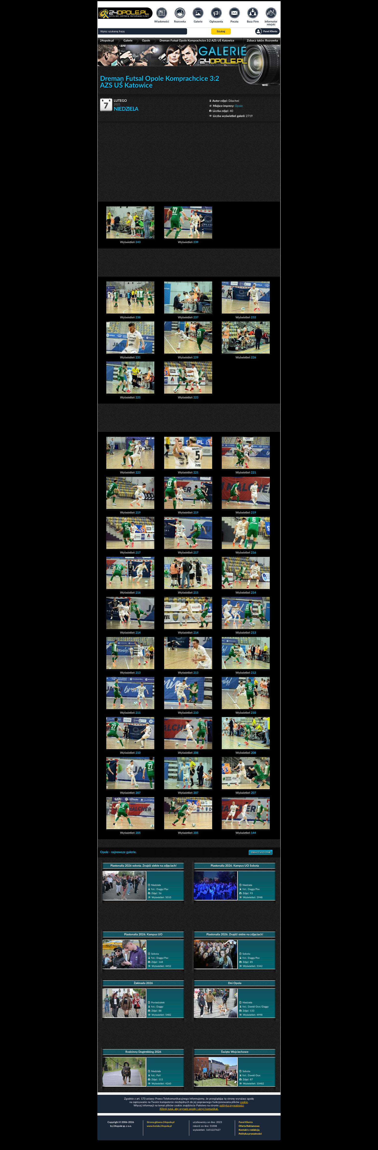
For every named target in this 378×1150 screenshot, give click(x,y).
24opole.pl (107, 40)
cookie (244, 1102)
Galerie (127, 40)
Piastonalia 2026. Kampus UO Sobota (235, 865)
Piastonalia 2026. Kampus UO (143, 934)
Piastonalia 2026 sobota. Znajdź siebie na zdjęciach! (143, 865)
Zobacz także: (262, 40)
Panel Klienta (246, 1122)
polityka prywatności (231, 1105)
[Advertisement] (189, 159)
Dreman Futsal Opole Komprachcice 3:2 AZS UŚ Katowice (197, 40)
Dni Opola (234, 983)
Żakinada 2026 (143, 983)
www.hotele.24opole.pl (159, 1126)
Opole (146, 40)
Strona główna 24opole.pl (160, 1122)
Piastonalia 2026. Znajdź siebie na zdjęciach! (234, 934)
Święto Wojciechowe (234, 1051)
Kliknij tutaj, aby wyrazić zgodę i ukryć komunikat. (189, 1109)
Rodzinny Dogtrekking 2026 (143, 1051)
